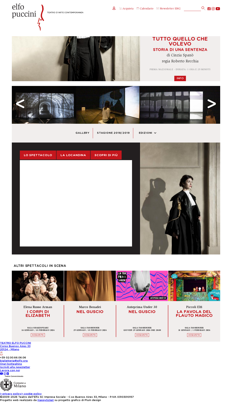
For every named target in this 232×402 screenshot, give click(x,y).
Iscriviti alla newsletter (15, 367)
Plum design (93, 400)
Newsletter (165, 8)
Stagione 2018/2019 (113, 133)
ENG (178, 8)
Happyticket (45, 400)
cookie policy (31, 394)
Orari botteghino (11, 364)
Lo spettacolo (38, 155)
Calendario (144, 8)
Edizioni (147, 133)
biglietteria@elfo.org (14, 361)
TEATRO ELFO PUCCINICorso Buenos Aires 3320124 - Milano (15, 348)
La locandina (73, 155)
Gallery (83, 133)
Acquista (126, 8)
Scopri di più (106, 155)
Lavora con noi (10, 370)
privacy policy (10, 394)
